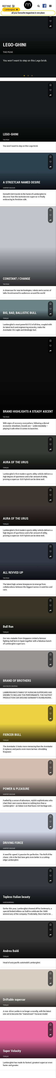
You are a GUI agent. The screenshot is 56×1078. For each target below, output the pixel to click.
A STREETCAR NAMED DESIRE (21, 182)
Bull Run (8, 626)
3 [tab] (32, 76)
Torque (6, 318)
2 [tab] (28, 76)
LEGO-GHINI (14, 45)
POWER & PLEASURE (16, 789)
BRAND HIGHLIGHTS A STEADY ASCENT (28, 411)
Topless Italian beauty (16, 897)
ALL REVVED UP (13, 572)
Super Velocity (12, 1051)
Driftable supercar (14, 999)
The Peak (8, 52)
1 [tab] (24, 76)
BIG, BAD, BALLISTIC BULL (19, 313)
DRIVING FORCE (13, 843)
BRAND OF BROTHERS (17, 680)
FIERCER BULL (12, 735)
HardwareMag (8, 902)
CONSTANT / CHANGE (16, 278)
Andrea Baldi (11, 951)
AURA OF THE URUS (15, 462)
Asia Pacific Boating (10, 686)
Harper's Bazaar (9, 187)
